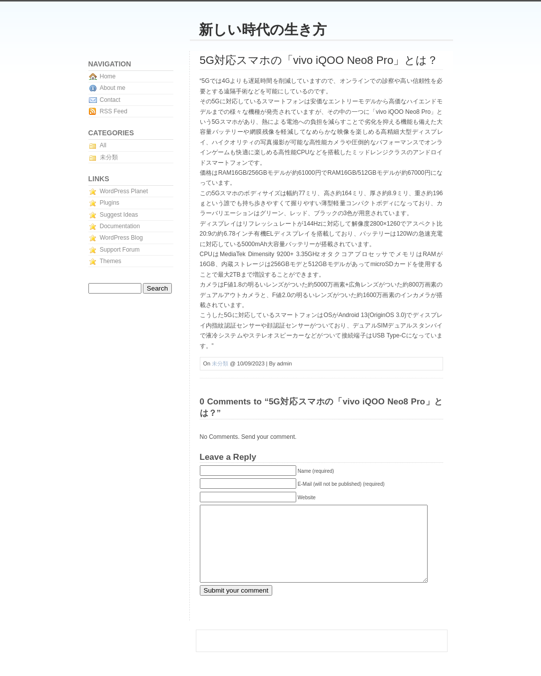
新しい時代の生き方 (263, 29)
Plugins (109, 202)
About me (112, 87)
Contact (110, 99)
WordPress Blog (121, 237)
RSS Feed (113, 111)
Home (108, 76)
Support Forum (120, 249)
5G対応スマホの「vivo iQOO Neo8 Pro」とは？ (319, 60)
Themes (110, 261)
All (103, 145)
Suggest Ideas (119, 214)
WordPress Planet (124, 191)
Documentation (120, 226)
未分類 (220, 363)
